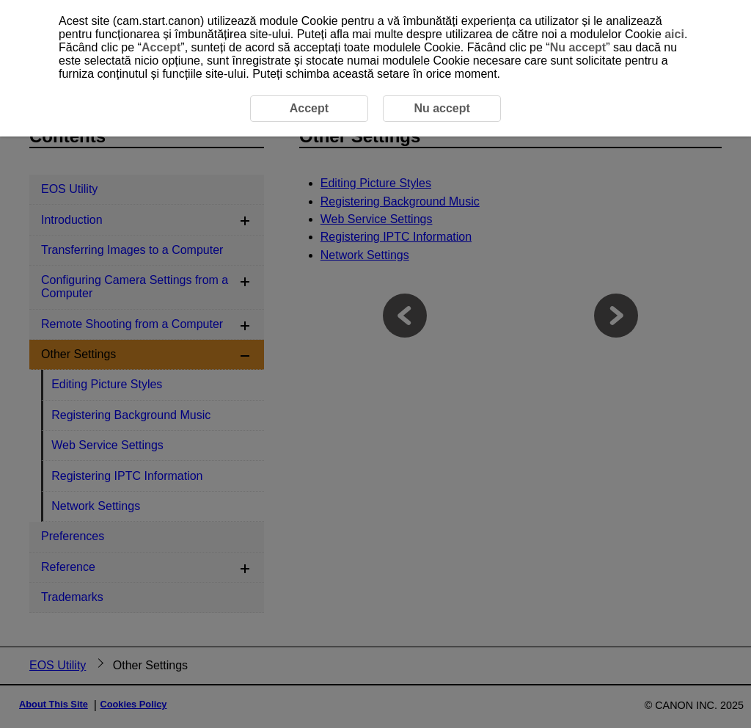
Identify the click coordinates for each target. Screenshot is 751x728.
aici (674, 34)
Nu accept (578, 47)
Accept (161, 47)
